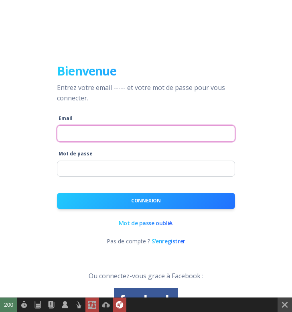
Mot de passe (76, 153)
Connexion (145, 200)
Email (66, 118)
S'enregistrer (168, 241)
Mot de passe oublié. (146, 223)
